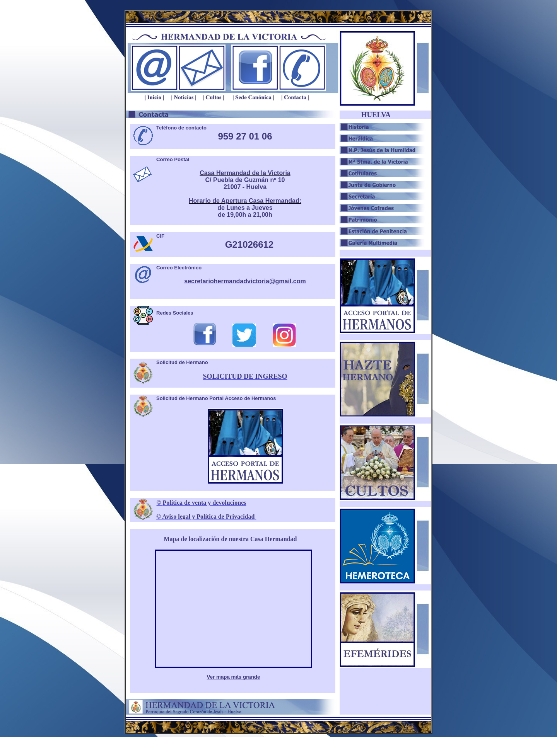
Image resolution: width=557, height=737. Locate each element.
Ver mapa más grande (233, 677)
